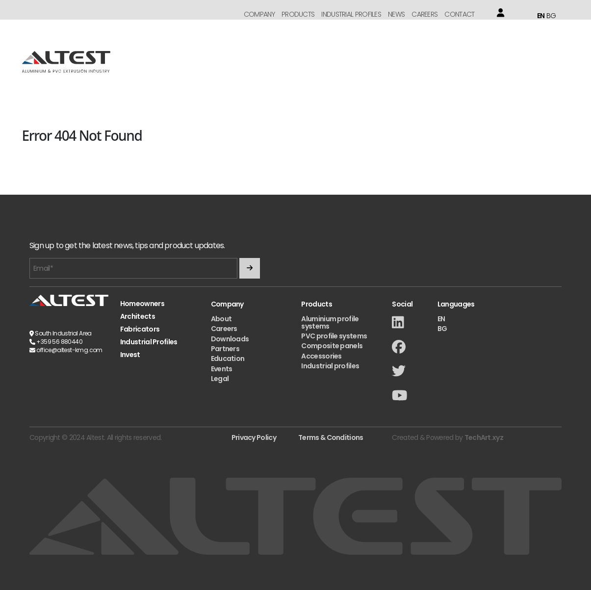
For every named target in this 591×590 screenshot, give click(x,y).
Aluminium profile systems (330, 322)
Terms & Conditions (330, 437)
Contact (459, 14)
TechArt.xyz (483, 437)
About (221, 319)
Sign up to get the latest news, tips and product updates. (127, 246)
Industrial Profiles (351, 14)
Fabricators (139, 329)
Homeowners (142, 304)
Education (228, 358)
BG (551, 16)
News (396, 14)
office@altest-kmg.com (69, 350)
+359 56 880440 (59, 341)
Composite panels (331, 346)
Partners (225, 349)
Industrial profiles (330, 366)
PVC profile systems (334, 336)
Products (298, 14)
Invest (130, 355)
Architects (137, 316)
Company (259, 14)
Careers (424, 14)
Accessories (321, 356)
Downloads (230, 339)
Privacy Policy (253, 437)
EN (541, 16)
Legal (220, 379)
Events (221, 369)
